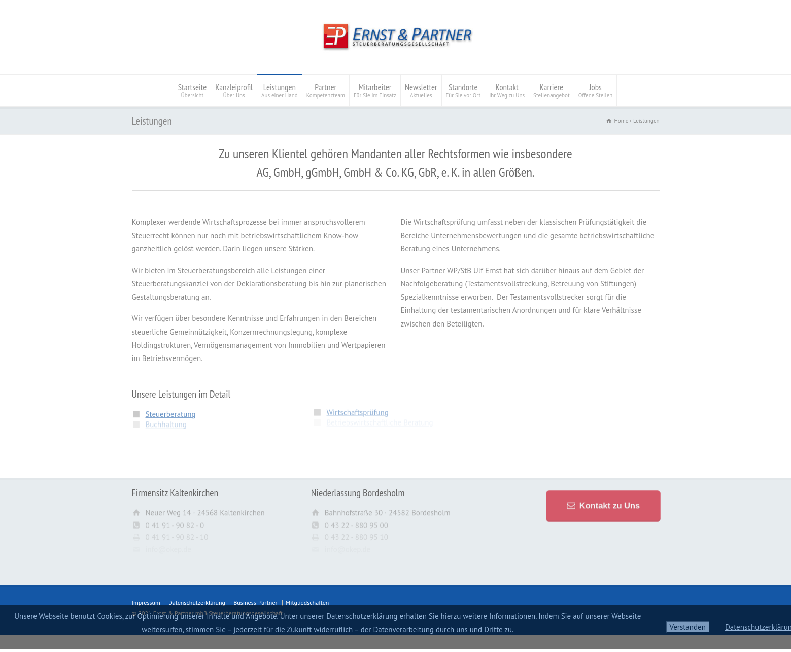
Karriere (551, 90)
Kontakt (507, 90)
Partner (325, 90)
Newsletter (421, 90)
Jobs (595, 90)
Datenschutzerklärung (196, 602)
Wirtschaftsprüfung (358, 408)
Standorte (463, 90)
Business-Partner (255, 602)
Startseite (192, 90)
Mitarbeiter (375, 90)
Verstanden (688, 627)
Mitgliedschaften (307, 602)
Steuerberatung (171, 410)
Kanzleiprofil (234, 90)
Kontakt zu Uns (608, 505)
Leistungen (279, 90)
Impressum (146, 602)
